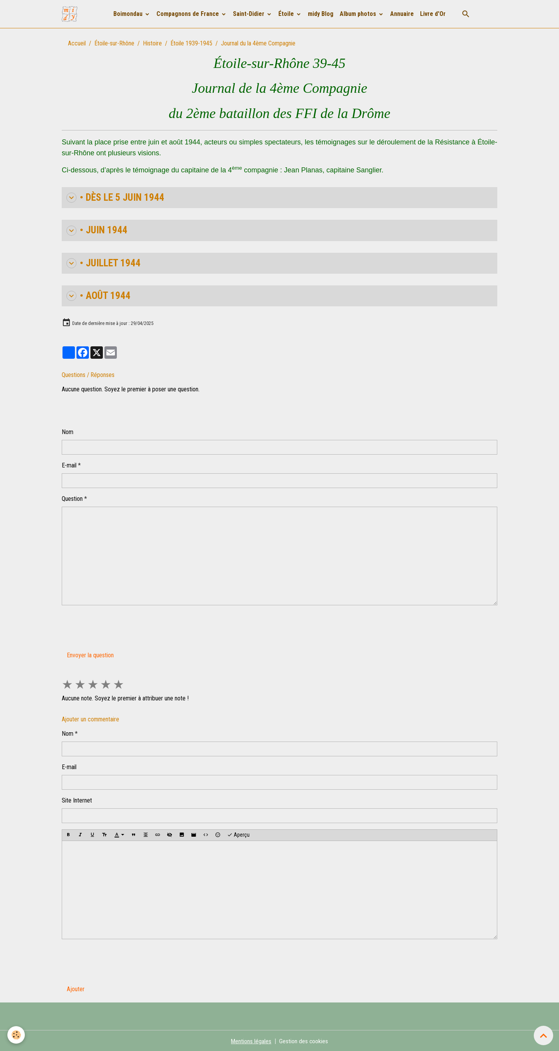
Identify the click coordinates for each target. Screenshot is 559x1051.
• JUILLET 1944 (102, 262)
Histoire (152, 43)
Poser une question (90, 409)
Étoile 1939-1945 (191, 43)
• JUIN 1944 (95, 230)
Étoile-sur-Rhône (114, 43)
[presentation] (121, 625)
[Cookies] (16, 1035)
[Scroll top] (543, 1035)
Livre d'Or (433, 13)
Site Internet (77, 799)
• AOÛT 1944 (97, 295)
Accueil (77, 43)
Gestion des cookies (303, 1040)
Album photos (359, 13)
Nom (67, 430)
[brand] (71, 14)
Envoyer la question (90, 654)
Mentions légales (251, 1040)
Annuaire (402, 13)
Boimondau (128, 13)
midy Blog (320, 13)
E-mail (69, 464)
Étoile (286, 13)
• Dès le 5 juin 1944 (113, 197)
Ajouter (76, 988)
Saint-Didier (249, 13)
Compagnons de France (188, 13)
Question (72, 497)
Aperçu (238, 833)
